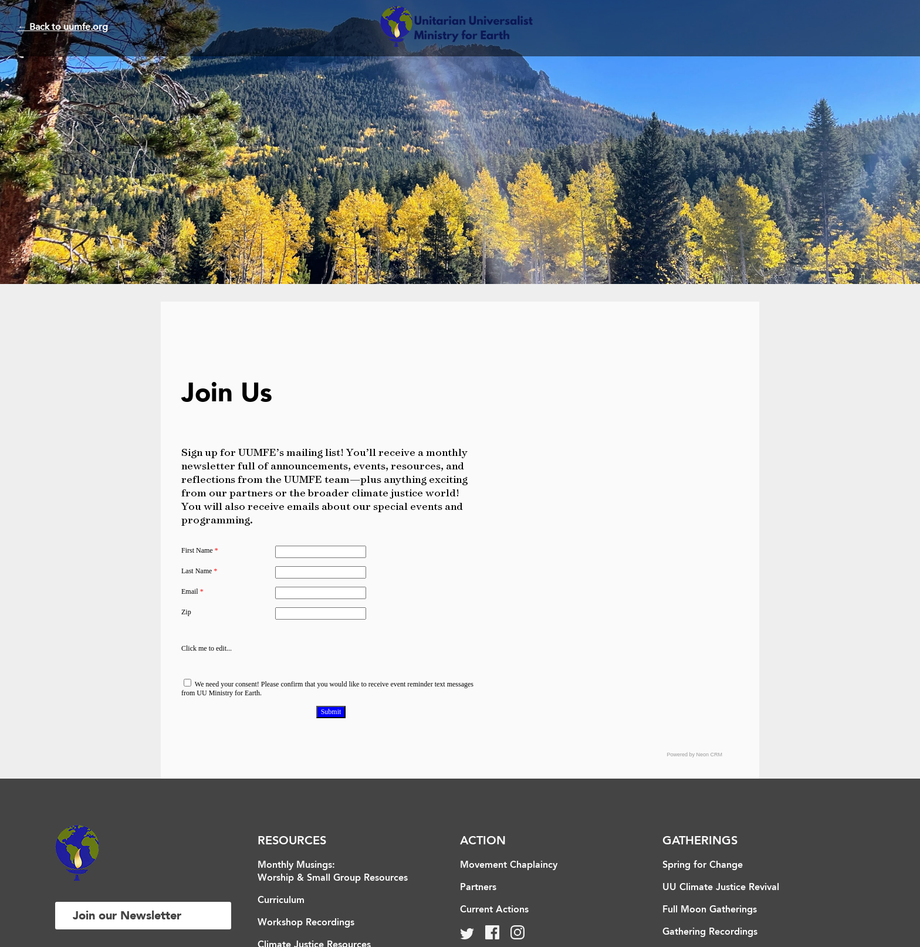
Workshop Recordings (306, 923)
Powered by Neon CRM (695, 754)
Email (192, 591)
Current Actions (494, 910)
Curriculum (281, 900)
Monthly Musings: (296, 865)
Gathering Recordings (709, 932)
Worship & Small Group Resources (333, 878)
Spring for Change (702, 865)
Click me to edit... (206, 648)
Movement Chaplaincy (508, 865)
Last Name (199, 571)
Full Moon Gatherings (709, 910)
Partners (478, 887)
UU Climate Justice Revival (720, 887)
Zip (186, 612)
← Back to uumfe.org (63, 27)
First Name (199, 550)
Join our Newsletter (127, 916)
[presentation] (364, 648)
